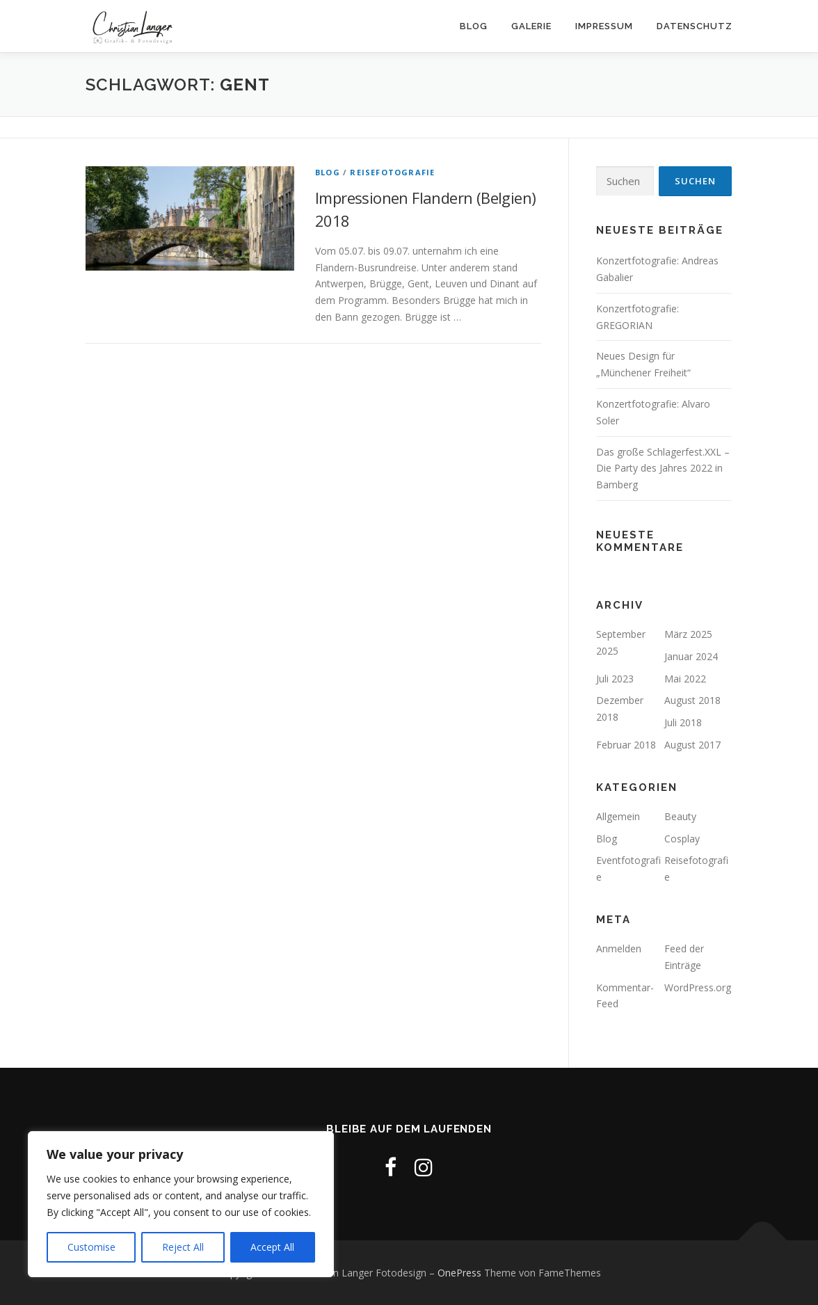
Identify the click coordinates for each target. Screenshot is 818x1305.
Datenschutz (694, 26)
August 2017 (692, 744)
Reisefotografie (392, 172)
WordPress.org (697, 987)
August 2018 (692, 700)
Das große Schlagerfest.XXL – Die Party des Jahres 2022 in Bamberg (663, 468)
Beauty (680, 816)
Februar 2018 (626, 744)
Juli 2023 (615, 678)
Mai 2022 (685, 678)
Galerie (531, 26)
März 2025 (688, 634)
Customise (91, 1247)
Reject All (183, 1247)
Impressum (604, 26)
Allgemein (618, 816)
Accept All (272, 1247)
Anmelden (618, 948)
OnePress (459, 1272)
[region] (181, 1204)
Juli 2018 (683, 722)
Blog (474, 26)
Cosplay (682, 838)
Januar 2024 (691, 656)
